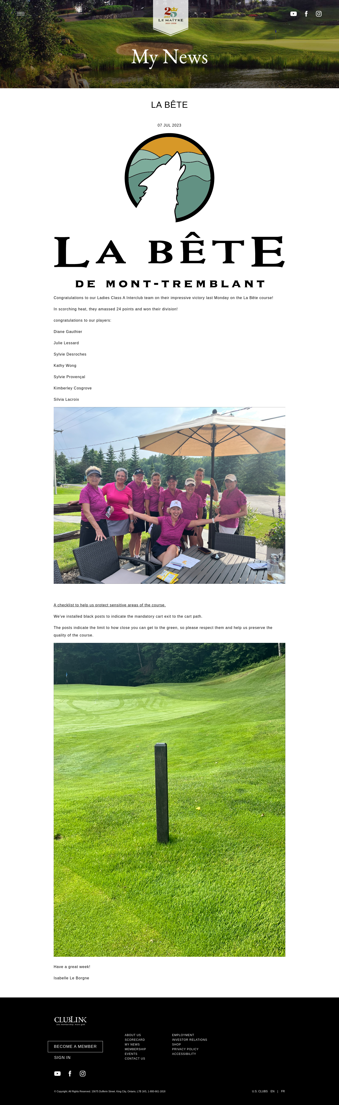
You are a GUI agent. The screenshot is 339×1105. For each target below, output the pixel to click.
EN (272, 1091)
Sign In (62, 1057)
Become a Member (75, 1046)
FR (283, 1091)
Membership (135, 1049)
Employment (183, 1035)
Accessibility (184, 1054)
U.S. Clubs (260, 1091)
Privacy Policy (185, 1049)
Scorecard (135, 1039)
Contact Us (135, 1058)
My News (132, 1044)
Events (131, 1054)
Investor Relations (189, 1039)
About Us (133, 1035)
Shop (176, 1044)
